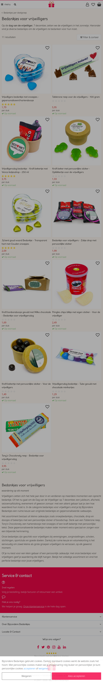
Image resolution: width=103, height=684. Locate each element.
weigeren (43, 668)
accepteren (29, 668)
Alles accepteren (76, 676)
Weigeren (26, 676)
